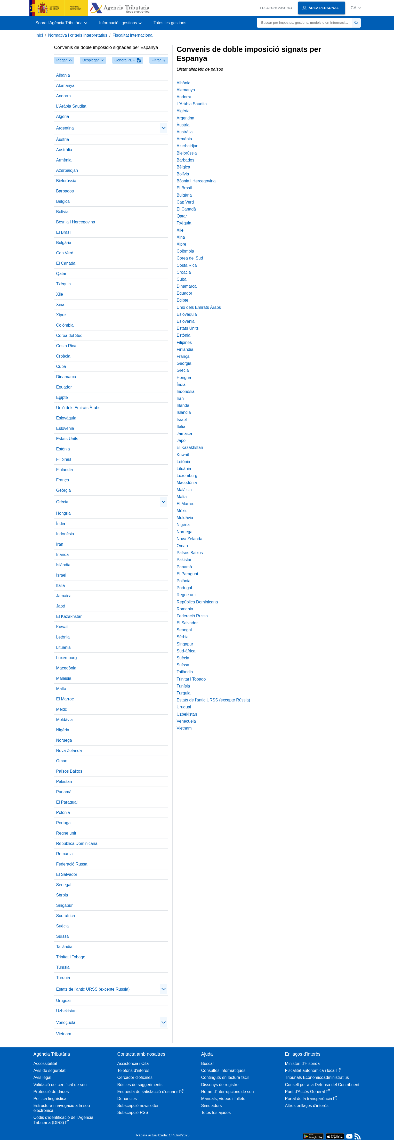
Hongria (63, 513)
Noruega (64, 740)
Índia (60, 523)
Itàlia (60, 585)
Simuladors (211, 1105)
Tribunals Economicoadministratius (317, 1077)
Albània (63, 75)
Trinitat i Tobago (70, 957)
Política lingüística (50, 1098)
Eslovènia (65, 428)
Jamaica (64, 596)
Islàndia (63, 565)
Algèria (62, 116)
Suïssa (62, 936)
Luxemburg (66, 658)
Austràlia (64, 150)
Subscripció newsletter (138, 1105)
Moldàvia (64, 719)
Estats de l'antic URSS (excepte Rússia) (93, 989)
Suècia (62, 926)
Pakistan (64, 781)
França (62, 480)
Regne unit (66, 833)
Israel (61, 575)
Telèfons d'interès (133, 1070)
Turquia (63, 977)
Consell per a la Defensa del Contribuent (322, 1084)
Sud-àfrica (65, 915)
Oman (62, 761)
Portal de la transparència (311, 1098)
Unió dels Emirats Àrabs (78, 408)
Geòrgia (63, 490)
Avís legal (42, 1077)
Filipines (63, 459)
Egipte (62, 397)
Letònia (63, 637)
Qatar (61, 273)
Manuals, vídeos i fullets (223, 1098)
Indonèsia (65, 534)
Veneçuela (66, 1022)
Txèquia (63, 284)
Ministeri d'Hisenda (302, 1063)
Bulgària (63, 242)
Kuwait (62, 627)
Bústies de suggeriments (140, 1084)
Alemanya (65, 85)
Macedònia (66, 668)
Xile (59, 294)
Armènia (64, 160)
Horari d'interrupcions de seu (227, 1091)
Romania (64, 854)
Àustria (62, 139)
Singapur (64, 905)
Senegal (63, 885)
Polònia (63, 812)
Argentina (65, 128)
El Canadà (66, 263)
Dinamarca (66, 377)
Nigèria (62, 730)
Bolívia (62, 211)
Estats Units (67, 438)
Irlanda (62, 554)
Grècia (62, 502)
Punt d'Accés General (307, 1091)
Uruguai (63, 1000)
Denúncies (127, 1098)
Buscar (207, 1063)
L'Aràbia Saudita (71, 106)
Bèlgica (63, 201)
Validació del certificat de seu (60, 1084)
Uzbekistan (66, 1011)
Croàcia (63, 356)
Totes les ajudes (216, 1112)
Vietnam (63, 1034)
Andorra (63, 96)
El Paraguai (67, 802)
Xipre (61, 315)
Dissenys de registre (220, 1084)
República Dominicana (77, 843)
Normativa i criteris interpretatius (77, 35)
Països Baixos (69, 771)
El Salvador (66, 874)
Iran (59, 544)
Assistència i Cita (133, 1063)
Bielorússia (66, 181)
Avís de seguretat (50, 1070)
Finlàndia (64, 469)
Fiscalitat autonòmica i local (313, 1070)
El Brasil (63, 232)
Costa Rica (66, 346)
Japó (60, 606)
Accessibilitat (45, 1063)
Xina (60, 304)
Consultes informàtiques (223, 1070)
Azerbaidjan (67, 170)
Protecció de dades (51, 1091)
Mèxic (61, 709)
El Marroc (65, 699)
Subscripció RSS (132, 1112)
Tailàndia (64, 946)
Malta (61, 688)
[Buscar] (304, 23)
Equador (64, 387)
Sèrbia (62, 895)
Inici (39, 35)
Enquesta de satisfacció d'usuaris (150, 1091)
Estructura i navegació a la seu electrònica (62, 1108)
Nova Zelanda (69, 750)
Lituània (63, 647)
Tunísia (63, 967)
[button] (356, 8)
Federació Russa (71, 864)
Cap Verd (65, 253)
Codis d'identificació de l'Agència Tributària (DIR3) (63, 1120)
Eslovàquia (66, 418)
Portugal (64, 823)
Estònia (63, 449)
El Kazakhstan (69, 616)
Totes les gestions (170, 23)
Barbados (65, 191)
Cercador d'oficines (134, 1077)
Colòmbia (65, 325)
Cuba (61, 366)
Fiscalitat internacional (132, 35)
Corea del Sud (69, 335)
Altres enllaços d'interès (306, 1105)
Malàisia (63, 678)
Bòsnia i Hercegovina (75, 222)
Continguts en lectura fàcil (225, 1077)
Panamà (64, 792)
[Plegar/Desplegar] (163, 128)
